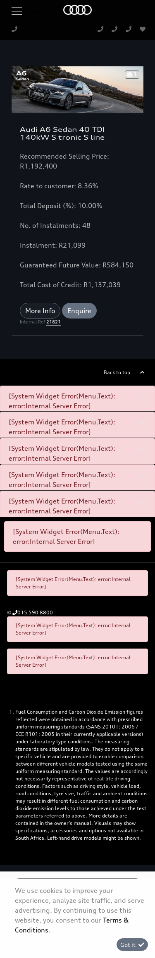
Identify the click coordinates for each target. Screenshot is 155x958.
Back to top (117, 372)
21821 (53, 322)
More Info (40, 311)
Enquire (79, 311)
